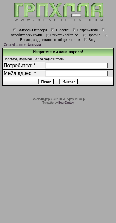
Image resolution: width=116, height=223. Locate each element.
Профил (92, 35)
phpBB (49, 99)
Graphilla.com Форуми (22, 44)
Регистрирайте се (62, 35)
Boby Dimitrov (66, 102)
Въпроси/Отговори (30, 30)
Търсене (60, 30)
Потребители (85, 30)
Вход (90, 40)
